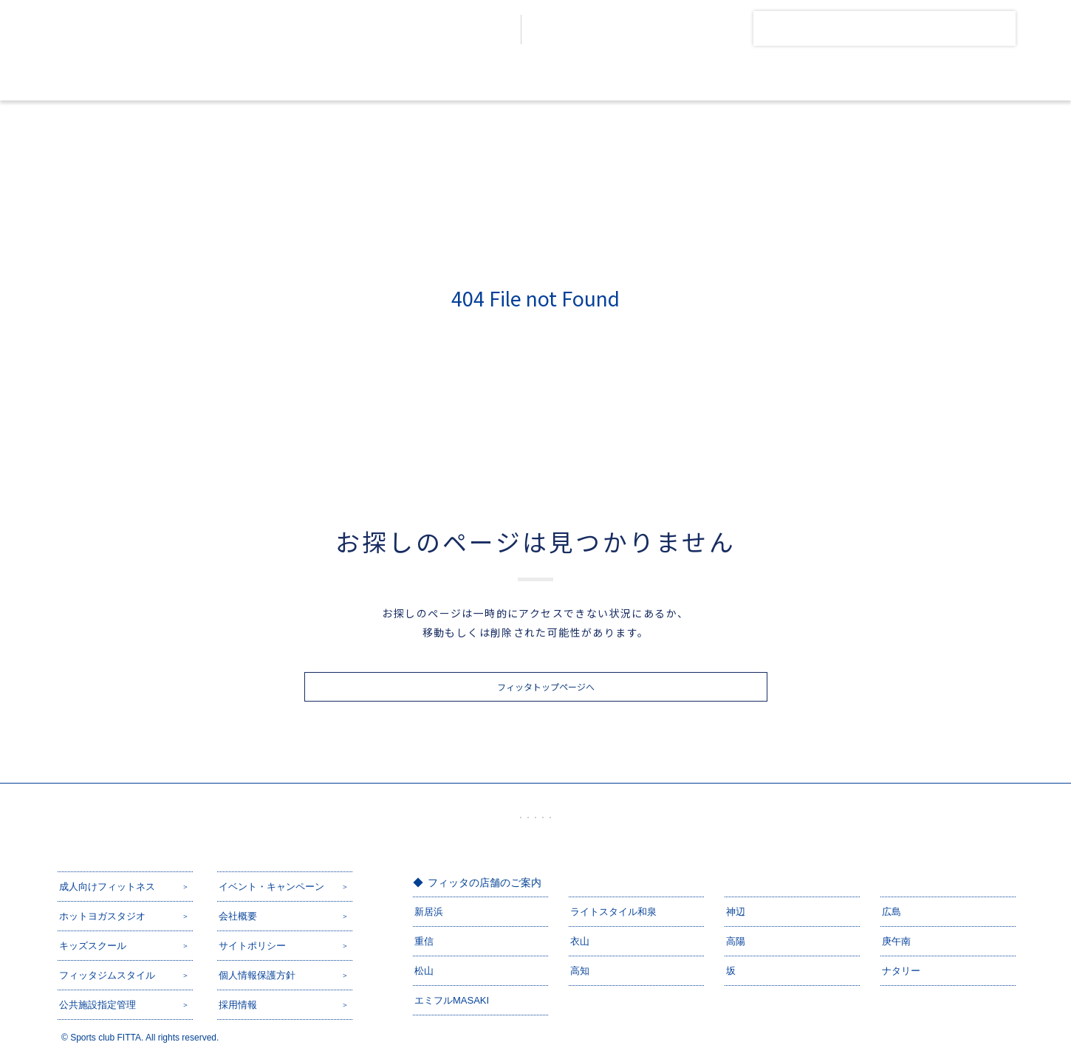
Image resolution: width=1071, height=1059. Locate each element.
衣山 (579, 941)
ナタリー (901, 970)
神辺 (735, 911)
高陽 (735, 941)
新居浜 (428, 911)
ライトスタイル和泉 (613, 911)
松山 (424, 970)
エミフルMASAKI (451, 1000)
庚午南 (896, 941)
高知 (579, 970)
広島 (891, 911)
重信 (424, 941)
